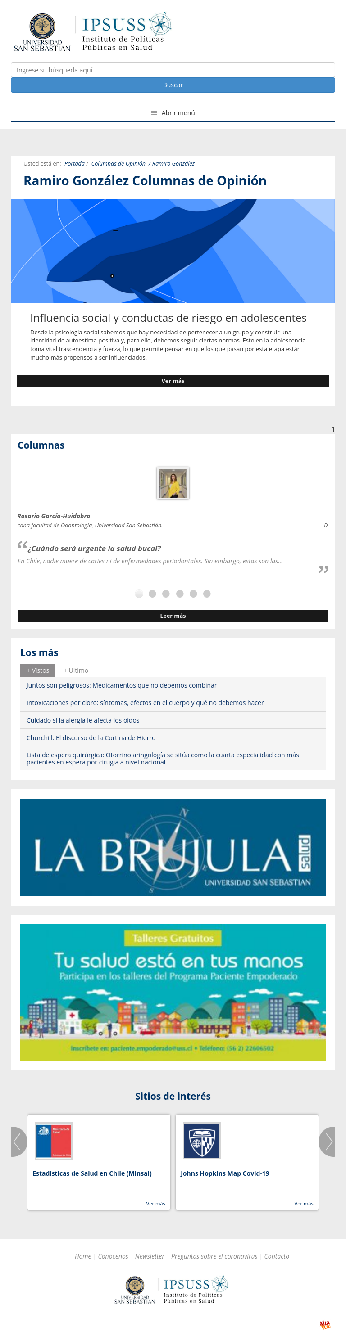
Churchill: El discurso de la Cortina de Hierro (91, 737)
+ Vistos (38, 670)
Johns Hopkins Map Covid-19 (225, 1173)
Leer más (173, 616)
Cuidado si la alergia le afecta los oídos (83, 720)
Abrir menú (173, 112)
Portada (74, 163)
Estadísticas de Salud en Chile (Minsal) (91, 1173)
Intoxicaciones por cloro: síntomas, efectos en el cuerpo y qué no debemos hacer (145, 702)
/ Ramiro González (172, 163)
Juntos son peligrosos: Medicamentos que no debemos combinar (122, 685)
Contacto (277, 1256)
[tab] (37, 670)
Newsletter (149, 1256)
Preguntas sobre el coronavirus (214, 1256)
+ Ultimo (76, 670)
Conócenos (113, 1256)
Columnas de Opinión (118, 163)
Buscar (173, 85)
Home (83, 1256)
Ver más (173, 381)
